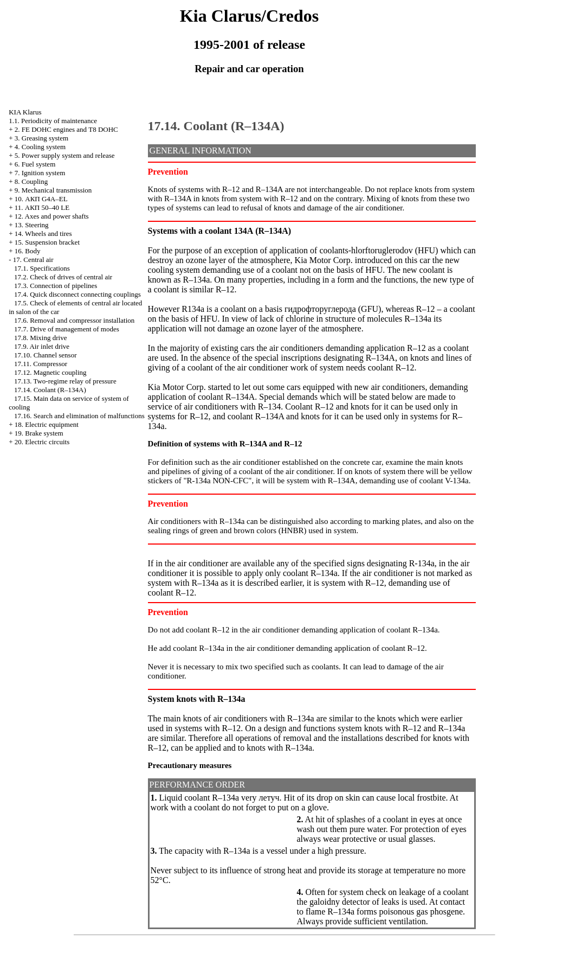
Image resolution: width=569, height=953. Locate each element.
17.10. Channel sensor (45, 355)
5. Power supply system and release (65, 155)
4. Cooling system (40, 147)
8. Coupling (31, 181)
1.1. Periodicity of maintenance (53, 121)
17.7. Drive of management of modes (66, 329)
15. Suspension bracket (47, 242)
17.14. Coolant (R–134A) (50, 390)
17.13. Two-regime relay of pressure (65, 381)
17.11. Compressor (40, 364)
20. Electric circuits (42, 442)
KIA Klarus (25, 112)
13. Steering (32, 225)
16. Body (28, 251)
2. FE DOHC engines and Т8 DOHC (66, 129)
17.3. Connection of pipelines (55, 286)
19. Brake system (39, 433)
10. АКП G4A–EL (41, 199)
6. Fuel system (35, 164)
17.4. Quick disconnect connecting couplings (77, 294)
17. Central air (33, 259)
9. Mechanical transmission (53, 190)
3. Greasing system (41, 138)
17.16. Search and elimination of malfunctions (79, 416)
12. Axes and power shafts (52, 216)
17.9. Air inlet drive (41, 346)
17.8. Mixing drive (40, 338)
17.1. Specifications (42, 268)
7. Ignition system (40, 173)
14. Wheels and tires (43, 233)
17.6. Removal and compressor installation (74, 320)
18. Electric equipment (47, 424)
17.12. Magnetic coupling (50, 372)
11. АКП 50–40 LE (42, 207)
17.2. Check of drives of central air (63, 277)
